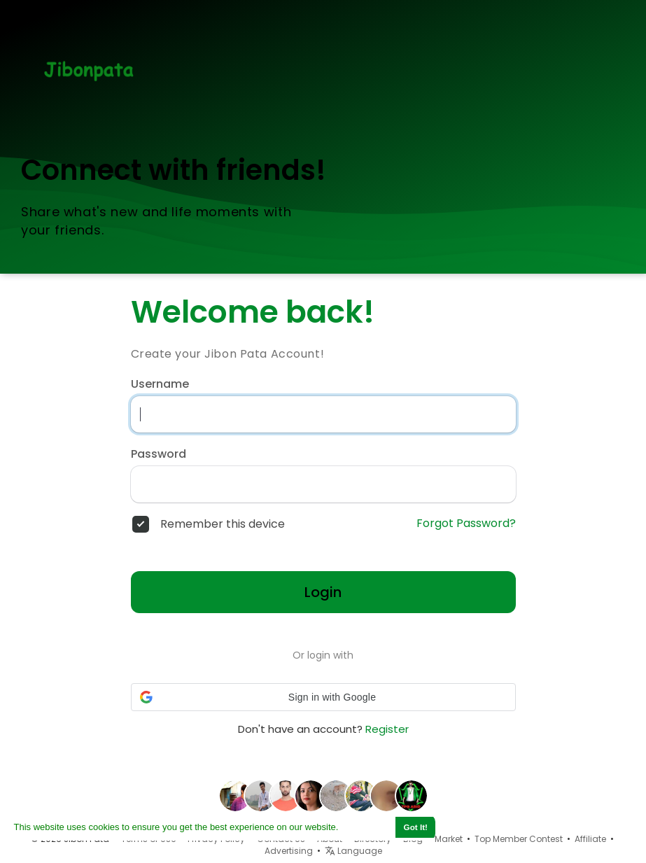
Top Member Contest (519, 839)
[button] (323, 697)
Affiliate (590, 839)
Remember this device (222, 524)
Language (353, 851)
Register (387, 729)
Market (449, 839)
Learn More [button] (366, 827)
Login (323, 592)
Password (158, 454)
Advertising (289, 851)
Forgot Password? (466, 523)
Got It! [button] (416, 827)
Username (160, 384)
